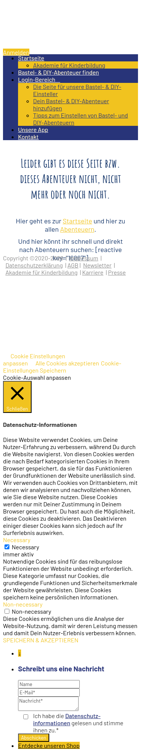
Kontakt (28, 136)
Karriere (92, 272)
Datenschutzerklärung (34, 265)
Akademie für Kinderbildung (69, 65)
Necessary (25, 546)
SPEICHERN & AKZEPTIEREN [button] (41, 639)
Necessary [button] (16, 539)
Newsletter (97, 265)
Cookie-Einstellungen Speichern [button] (62, 366)
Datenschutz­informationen (66, 719)
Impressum (83, 257)
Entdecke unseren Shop (49, 745)
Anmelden (16, 52)
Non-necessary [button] (22, 604)
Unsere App (33, 129)
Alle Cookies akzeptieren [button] (67, 363)
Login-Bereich (39, 79)
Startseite (31, 57)
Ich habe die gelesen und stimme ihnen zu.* (78, 723)
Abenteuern (77, 229)
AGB (72, 265)
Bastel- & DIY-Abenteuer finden (58, 72)
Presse (117, 272)
